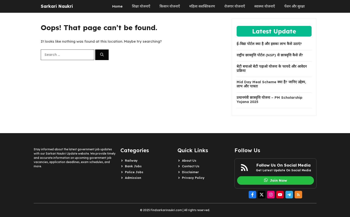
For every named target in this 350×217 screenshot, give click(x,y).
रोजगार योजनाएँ (234, 6)
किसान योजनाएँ (170, 6)
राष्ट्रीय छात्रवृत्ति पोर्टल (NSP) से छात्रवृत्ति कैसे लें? (270, 55)
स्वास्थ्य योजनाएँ (264, 6)
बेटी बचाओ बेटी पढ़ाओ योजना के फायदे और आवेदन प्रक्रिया (272, 68)
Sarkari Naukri (57, 6)
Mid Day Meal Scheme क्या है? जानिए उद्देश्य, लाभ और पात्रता (271, 84)
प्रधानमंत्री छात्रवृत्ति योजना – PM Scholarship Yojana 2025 (269, 99)
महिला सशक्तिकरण (202, 6)
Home (117, 6)
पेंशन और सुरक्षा (294, 6)
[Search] (102, 54)
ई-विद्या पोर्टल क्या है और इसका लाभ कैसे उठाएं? (269, 44)
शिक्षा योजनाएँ (141, 6)
